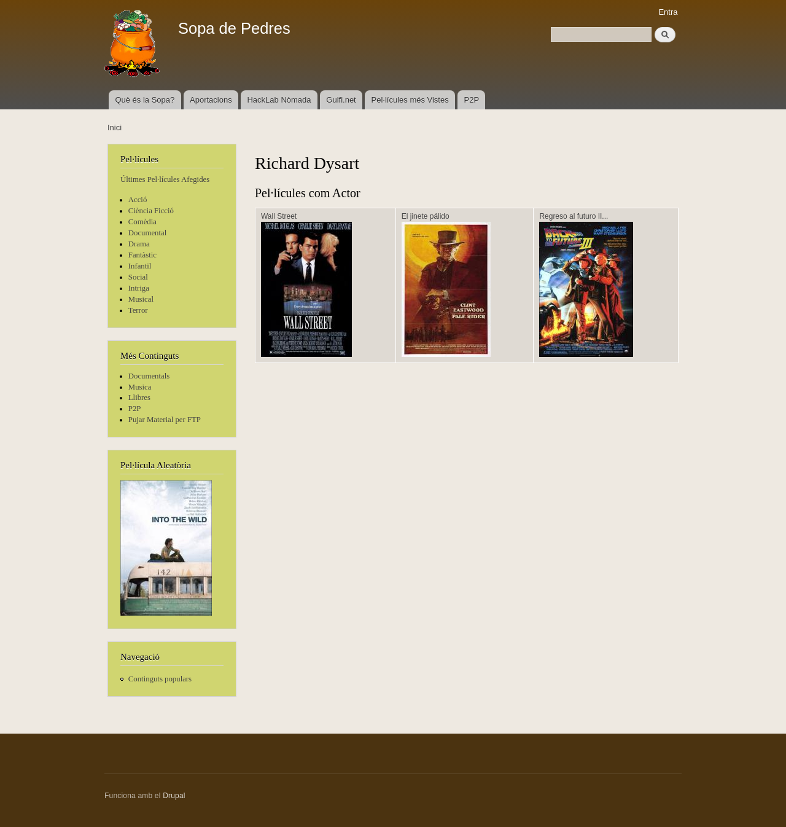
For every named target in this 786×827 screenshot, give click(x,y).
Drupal (174, 795)
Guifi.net (341, 99)
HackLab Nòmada (279, 99)
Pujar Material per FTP (164, 419)
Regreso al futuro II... (573, 216)
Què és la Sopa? (144, 99)
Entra (667, 12)
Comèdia (142, 222)
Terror (138, 310)
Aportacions (211, 99)
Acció (137, 199)
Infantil (140, 266)
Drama (139, 244)
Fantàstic (142, 255)
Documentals (148, 376)
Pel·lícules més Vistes (410, 99)
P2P (472, 99)
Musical (141, 299)
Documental (147, 233)
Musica (140, 387)
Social (138, 277)
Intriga (138, 288)
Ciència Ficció (151, 210)
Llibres (139, 397)
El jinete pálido (425, 216)
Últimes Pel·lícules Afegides (164, 179)
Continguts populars (160, 679)
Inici (114, 127)
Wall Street (279, 216)
